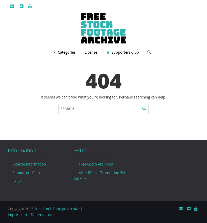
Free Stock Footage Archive (57, 208)
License (91, 52)
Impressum (17, 214)
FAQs (16, 180)
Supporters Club (125, 52)
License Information (29, 164)
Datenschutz (41, 214)
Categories (67, 52)
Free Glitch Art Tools (96, 164)
